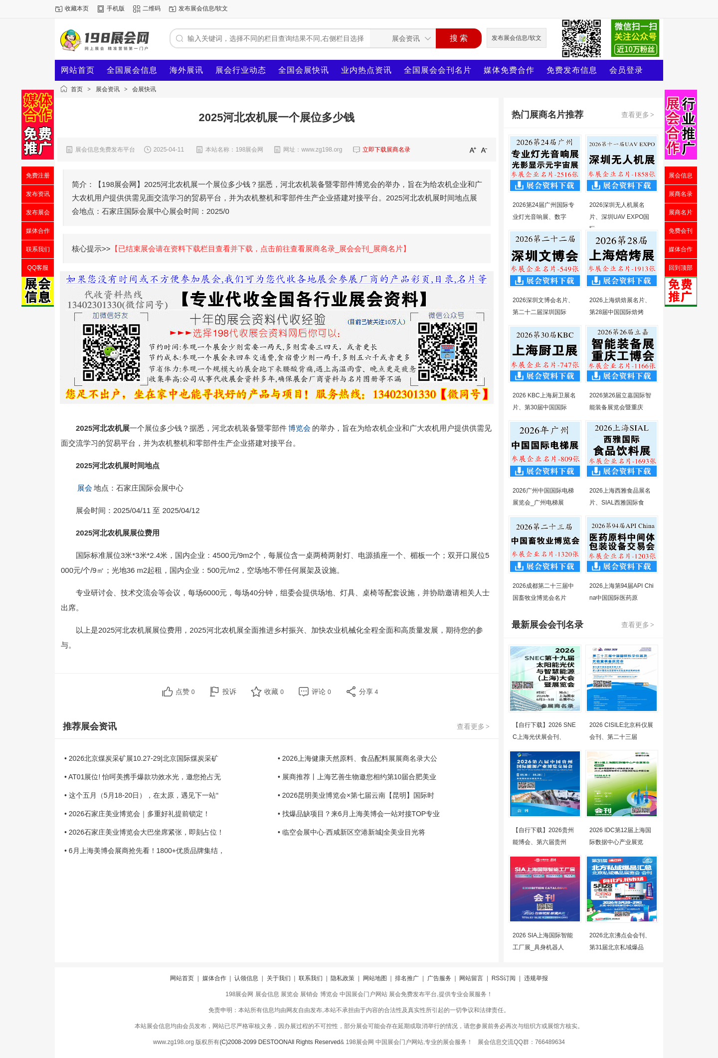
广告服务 (439, 978)
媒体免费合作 (509, 70)
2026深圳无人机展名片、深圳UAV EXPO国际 (619, 216)
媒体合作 (214, 978)
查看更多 (474, 726)
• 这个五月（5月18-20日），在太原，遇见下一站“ (141, 795)
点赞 (185, 692)
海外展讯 (186, 70)
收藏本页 (77, 8)
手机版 (116, 8)
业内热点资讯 (366, 70)
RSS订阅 (504, 978)
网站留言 (471, 978)
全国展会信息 (132, 70)
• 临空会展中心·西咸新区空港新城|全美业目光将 (351, 832)
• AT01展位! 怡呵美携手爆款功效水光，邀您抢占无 (142, 777)
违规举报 (536, 978)
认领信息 (246, 978)
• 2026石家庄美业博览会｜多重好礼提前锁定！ (137, 814)
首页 (77, 89)
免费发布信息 (571, 70)
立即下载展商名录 (386, 149)
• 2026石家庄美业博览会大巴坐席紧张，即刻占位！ (144, 832)
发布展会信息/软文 (203, 8)
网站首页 (78, 70)
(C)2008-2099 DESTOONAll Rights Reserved (279, 1042)
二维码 (152, 8)
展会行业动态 (240, 70)
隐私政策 (343, 978)
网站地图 (375, 978)
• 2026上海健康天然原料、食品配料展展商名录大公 (357, 758)
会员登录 (626, 70)
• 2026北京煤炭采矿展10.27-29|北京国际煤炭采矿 (141, 758)
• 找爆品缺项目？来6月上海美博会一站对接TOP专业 (359, 814)
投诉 (229, 692)
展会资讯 (108, 89)
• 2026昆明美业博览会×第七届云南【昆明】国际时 (356, 795)
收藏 (274, 692)
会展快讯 (144, 89)
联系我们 (311, 978)
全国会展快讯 (303, 70)
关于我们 (279, 978)
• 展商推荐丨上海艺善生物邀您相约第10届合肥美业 (357, 777)
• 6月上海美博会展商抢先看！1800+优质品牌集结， (144, 851)
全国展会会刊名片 (438, 70)
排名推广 (407, 978)
